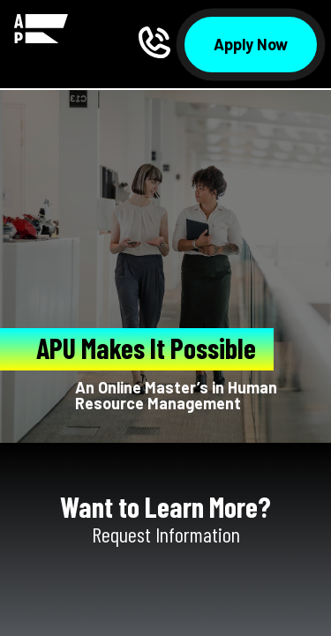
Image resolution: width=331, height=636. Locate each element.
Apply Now (251, 44)
